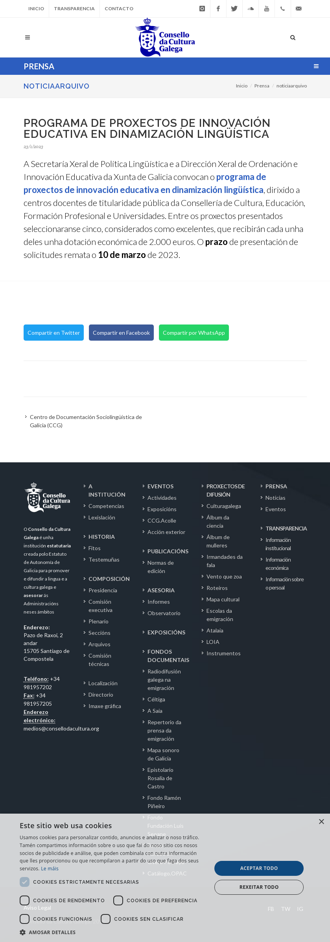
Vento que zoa (224, 576)
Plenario (98, 621)
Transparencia (74, 8)
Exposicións (162, 509)
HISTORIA (101, 536)
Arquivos (99, 644)
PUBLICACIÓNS (167, 551)
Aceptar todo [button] (259, 868)
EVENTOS (160, 486)
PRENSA (276, 486)
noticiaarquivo (292, 86)
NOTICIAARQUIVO (57, 86)
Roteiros (217, 587)
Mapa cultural (223, 599)
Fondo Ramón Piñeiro (164, 801)
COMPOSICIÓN (109, 578)
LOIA (212, 641)
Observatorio (164, 613)
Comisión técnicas (99, 659)
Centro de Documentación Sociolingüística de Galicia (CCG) (86, 421)
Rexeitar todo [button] (259, 887)
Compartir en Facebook (121, 332)
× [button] (321, 822)
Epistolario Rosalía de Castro (160, 778)
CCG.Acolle (161, 520)
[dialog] (165, 878)
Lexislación (101, 517)
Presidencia (102, 590)
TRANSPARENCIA (286, 528)
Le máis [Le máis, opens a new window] (50, 868)
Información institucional (278, 543)
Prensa (261, 86)
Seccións (99, 632)
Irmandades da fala (224, 560)
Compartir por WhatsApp (194, 332)
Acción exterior (166, 531)
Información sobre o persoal (284, 583)
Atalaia (214, 630)
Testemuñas (104, 559)
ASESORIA (161, 590)
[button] (113, 932)
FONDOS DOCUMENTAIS (168, 655)
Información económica (278, 563)
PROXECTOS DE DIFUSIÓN (225, 490)
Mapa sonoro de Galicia (163, 754)
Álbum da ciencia (217, 521)
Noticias (275, 497)
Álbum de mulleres (218, 541)
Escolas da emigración (219, 614)
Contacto (119, 8)
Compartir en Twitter (54, 332)
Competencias (106, 506)
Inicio (36, 8)
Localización (103, 683)
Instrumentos (223, 653)
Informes (158, 601)
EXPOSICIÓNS (166, 632)
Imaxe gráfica (104, 706)
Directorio (100, 694)
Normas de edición (160, 566)
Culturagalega (223, 506)
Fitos (94, 548)
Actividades (162, 497)
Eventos (275, 509)
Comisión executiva (100, 605)
